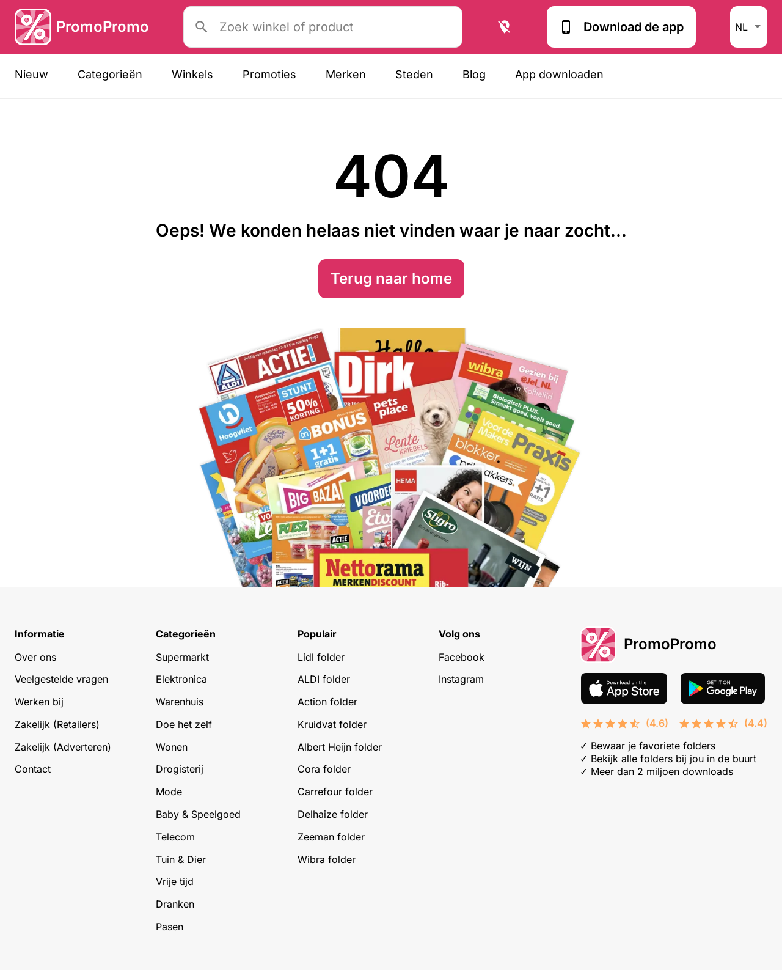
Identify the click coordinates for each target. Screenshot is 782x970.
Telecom (175, 837)
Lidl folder (321, 657)
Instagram (461, 679)
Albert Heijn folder (340, 747)
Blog (474, 74)
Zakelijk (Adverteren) (63, 747)
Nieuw (31, 74)
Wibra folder (327, 859)
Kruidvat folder (332, 724)
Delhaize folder (333, 814)
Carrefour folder (335, 791)
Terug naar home (391, 278)
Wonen (172, 747)
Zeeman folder (331, 837)
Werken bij (39, 702)
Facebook (461, 657)
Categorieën (110, 74)
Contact (33, 769)
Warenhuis (179, 702)
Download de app (621, 27)
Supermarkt (182, 657)
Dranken (175, 904)
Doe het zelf (184, 724)
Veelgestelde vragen (61, 679)
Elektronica (181, 679)
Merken (346, 74)
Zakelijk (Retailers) (57, 724)
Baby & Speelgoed (198, 814)
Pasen (169, 926)
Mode (169, 791)
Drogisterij (179, 769)
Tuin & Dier (181, 859)
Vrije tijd (175, 881)
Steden (414, 74)
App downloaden (559, 74)
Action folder (327, 702)
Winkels (192, 74)
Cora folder (324, 769)
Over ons (35, 657)
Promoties (269, 74)
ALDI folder (324, 679)
